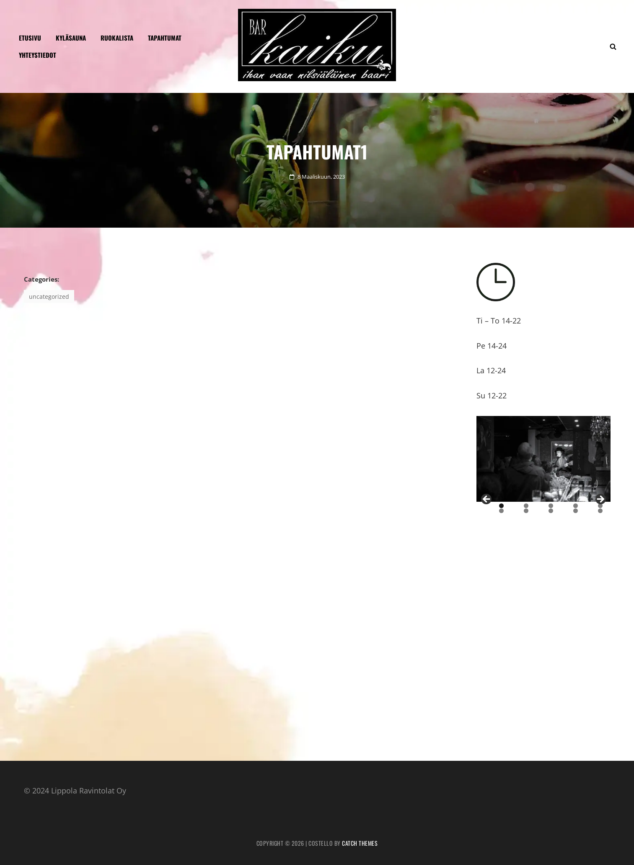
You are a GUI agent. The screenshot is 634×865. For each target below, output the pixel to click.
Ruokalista (117, 37)
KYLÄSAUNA (71, 37)
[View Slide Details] (543, 459)
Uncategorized (49, 296)
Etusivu (30, 37)
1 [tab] (501, 505)
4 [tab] (575, 505)
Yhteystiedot (37, 54)
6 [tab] (501, 510)
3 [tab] (551, 505)
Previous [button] (487, 499)
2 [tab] (526, 505)
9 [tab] (575, 510)
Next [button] (600, 499)
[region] (543, 459)
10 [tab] (600, 511)
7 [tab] (526, 510)
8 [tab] (551, 510)
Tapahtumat (164, 37)
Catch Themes (360, 843)
